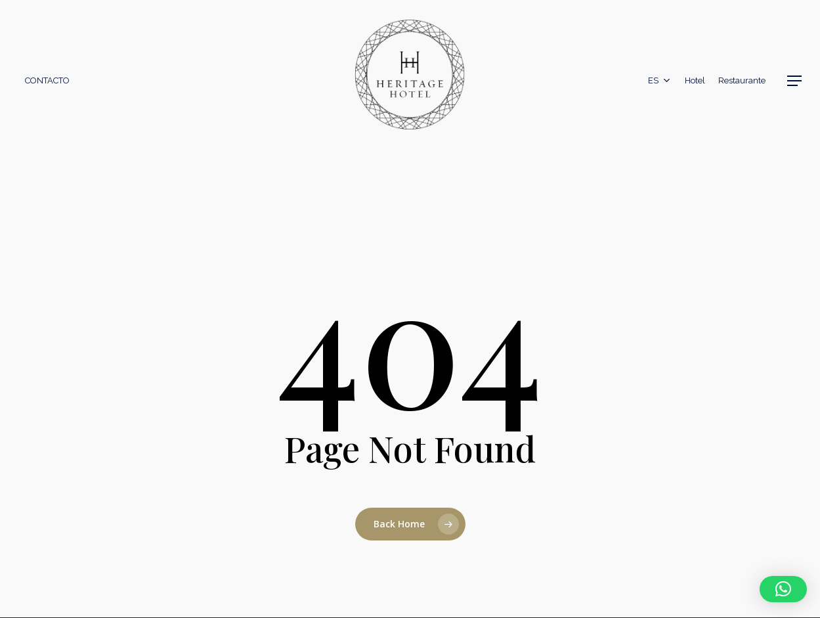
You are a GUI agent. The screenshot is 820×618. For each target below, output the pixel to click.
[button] (794, 80)
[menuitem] (660, 81)
